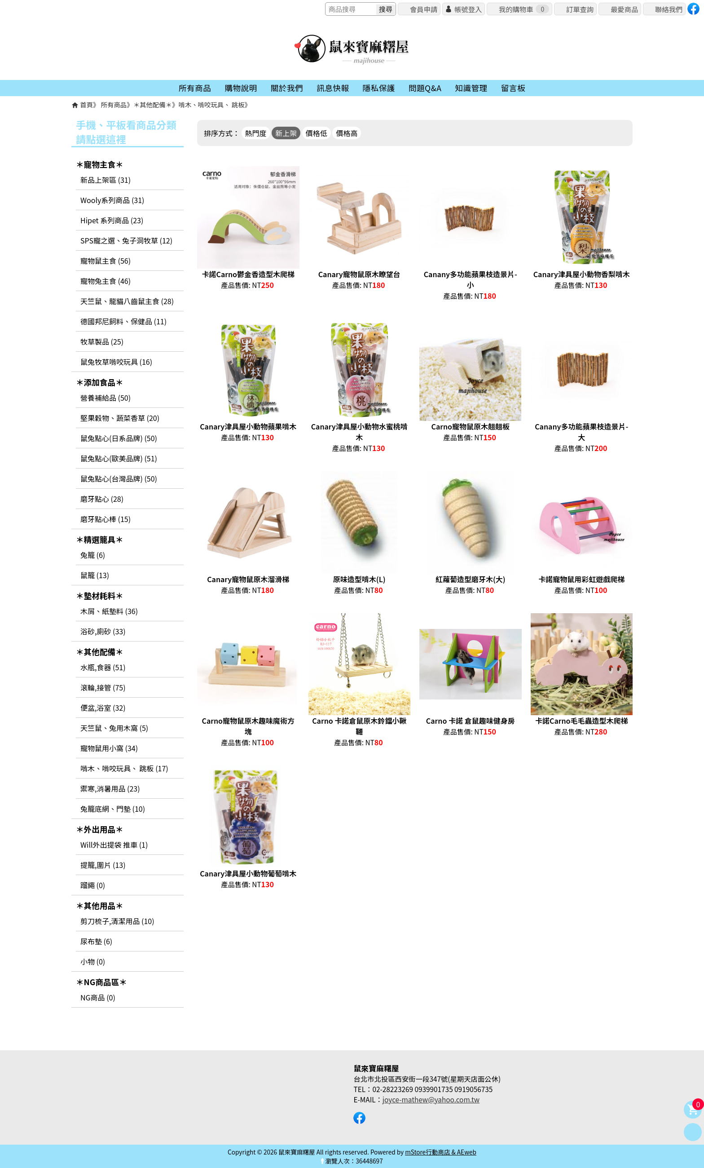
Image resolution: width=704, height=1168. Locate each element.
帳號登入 (468, 9)
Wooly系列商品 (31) (112, 200)
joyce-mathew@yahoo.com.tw (431, 1099)
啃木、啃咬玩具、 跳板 (211, 104)
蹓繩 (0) (92, 885)
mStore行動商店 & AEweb (440, 1151)
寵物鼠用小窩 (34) (109, 748)
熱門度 (256, 133)
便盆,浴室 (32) (103, 707)
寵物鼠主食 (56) (105, 260)
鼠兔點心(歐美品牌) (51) (118, 458)
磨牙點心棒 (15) (105, 518)
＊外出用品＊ (99, 829)
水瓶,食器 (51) (103, 667)
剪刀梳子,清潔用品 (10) (117, 921)
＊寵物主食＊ (99, 164)
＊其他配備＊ (152, 104)
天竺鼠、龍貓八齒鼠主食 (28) (127, 301)
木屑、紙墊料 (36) (109, 611)
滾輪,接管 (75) (103, 687)
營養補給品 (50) (105, 397)
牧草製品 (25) (101, 341)
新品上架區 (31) (105, 179)
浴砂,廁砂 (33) (103, 631)
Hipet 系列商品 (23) (111, 220)
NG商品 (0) (97, 997)
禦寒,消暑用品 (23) (110, 788)
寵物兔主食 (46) (105, 280)
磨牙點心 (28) (101, 498)
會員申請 (423, 9)
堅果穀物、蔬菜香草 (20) (119, 417)
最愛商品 (624, 9)
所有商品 (114, 104)
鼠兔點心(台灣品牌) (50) (118, 478)
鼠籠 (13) (94, 575)
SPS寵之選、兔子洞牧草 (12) (126, 240)
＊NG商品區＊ (101, 981)
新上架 (286, 133)
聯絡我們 (668, 9)
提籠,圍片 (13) (103, 864)
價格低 (316, 133)
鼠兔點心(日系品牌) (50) (118, 438)
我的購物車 (524, 9)
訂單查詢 (580, 9)
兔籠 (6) (92, 554)
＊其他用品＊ (99, 905)
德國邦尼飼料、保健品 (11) (123, 321)
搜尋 (385, 9)
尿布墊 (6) (96, 941)
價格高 (346, 133)
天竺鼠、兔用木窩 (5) (114, 727)
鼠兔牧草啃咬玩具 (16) (116, 361)
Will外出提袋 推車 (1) (114, 844)
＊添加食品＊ (99, 382)
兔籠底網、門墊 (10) (112, 808)
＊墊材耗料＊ (99, 595)
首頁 (86, 104)
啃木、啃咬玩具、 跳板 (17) (124, 768)
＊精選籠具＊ (99, 539)
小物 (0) (92, 961)
